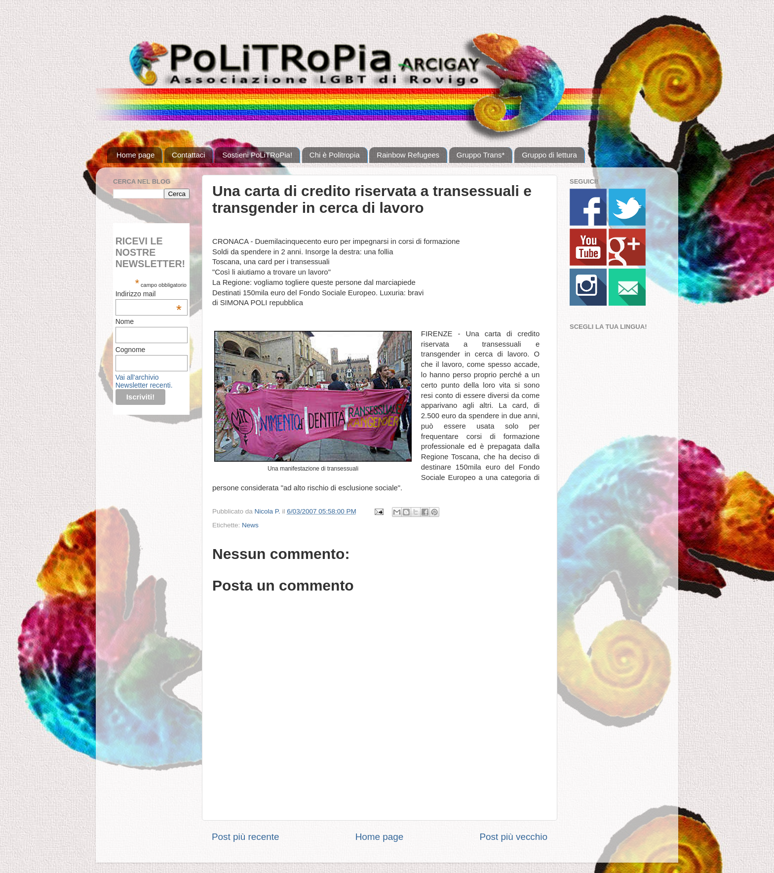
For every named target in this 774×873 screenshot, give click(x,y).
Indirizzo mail (149, 294)
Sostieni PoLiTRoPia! (257, 155)
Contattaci (188, 155)
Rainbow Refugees (408, 155)
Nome (125, 321)
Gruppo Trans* (481, 155)
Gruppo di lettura (549, 155)
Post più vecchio (513, 837)
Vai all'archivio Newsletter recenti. (144, 381)
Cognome (131, 350)
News (250, 525)
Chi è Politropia (335, 155)
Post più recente (245, 837)
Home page (135, 155)
